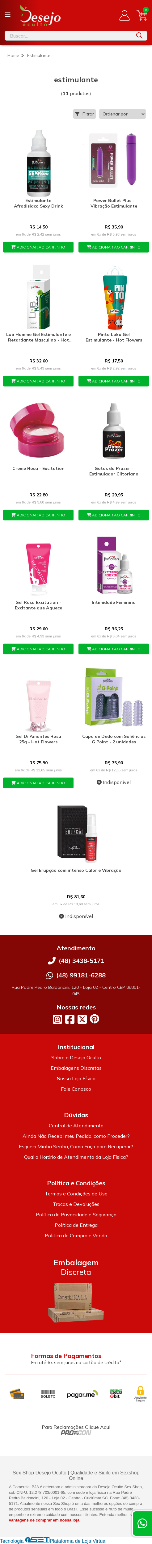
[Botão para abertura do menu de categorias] (8, 15)
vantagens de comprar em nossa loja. (45, 1520)
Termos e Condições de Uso (76, 1193)
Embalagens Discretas (76, 1068)
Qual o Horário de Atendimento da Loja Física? (76, 1157)
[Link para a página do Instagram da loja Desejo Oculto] (57, 1019)
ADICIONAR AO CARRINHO (38, 247)
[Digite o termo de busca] (68, 35)
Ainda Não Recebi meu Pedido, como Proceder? (76, 1136)
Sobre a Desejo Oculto (76, 1057)
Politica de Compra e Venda (76, 1235)
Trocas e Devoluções (76, 1204)
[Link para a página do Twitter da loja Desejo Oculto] (82, 1019)
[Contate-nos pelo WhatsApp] (142, 1523)
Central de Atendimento (76, 1125)
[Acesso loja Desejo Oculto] (124, 15)
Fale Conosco (76, 1089)
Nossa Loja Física (76, 1078)
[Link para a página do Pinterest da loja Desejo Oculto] (94, 1019)
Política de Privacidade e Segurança (76, 1214)
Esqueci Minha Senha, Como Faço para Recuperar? (76, 1146)
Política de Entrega (76, 1225)
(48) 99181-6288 (81, 975)
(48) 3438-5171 (81, 960)
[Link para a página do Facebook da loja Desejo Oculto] (69, 1019)
